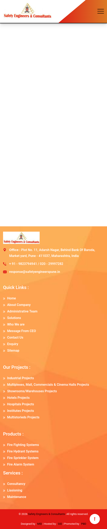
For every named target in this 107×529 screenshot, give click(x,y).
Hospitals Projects (20, 404)
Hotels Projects (18, 398)
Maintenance (16, 497)
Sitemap (13, 350)
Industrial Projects (20, 378)
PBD (83, 523)
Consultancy (16, 484)
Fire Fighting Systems (23, 445)
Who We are (16, 324)
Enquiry (12, 344)
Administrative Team (22, 311)
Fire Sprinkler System (23, 458)
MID (39, 523)
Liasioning (14, 490)
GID (60, 523)
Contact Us (15, 337)
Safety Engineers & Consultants (46, 514)
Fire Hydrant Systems (23, 451)
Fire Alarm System (20, 464)
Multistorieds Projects (23, 417)
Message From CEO (21, 331)
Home (11, 298)
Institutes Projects (20, 411)
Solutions (14, 318)
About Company (19, 305)
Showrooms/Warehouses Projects (32, 391)
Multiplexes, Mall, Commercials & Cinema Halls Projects (48, 385)
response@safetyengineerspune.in (34, 272)
